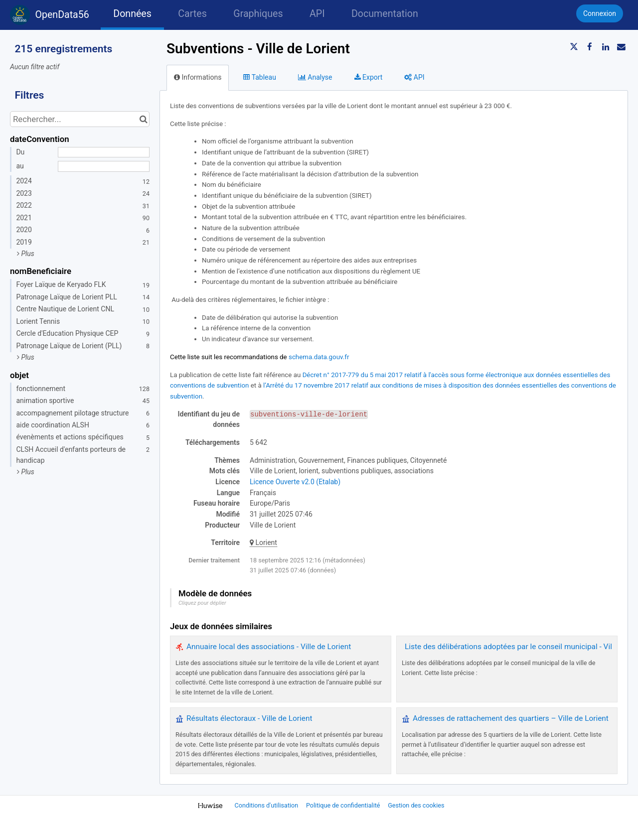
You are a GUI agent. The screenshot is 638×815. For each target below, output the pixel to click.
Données (132, 13)
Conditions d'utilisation (267, 805)
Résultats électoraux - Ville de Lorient (249, 718)
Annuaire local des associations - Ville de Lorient (268, 646)
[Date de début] (104, 152)
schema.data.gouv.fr (319, 357)
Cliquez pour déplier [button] (202, 603)
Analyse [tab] (315, 77)
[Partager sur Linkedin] (606, 47)
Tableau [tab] (259, 77)
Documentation (384, 13)
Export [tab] (368, 77)
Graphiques (258, 13)
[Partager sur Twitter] (574, 47)
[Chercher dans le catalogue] (143, 119)
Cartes (192, 13)
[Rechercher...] (80, 119)
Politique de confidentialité (344, 805)
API (317, 13)
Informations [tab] (197, 77)
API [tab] (414, 77)
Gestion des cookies (416, 805)
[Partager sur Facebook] (590, 47)
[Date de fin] (104, 166)
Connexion (599, 13)
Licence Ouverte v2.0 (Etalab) (295, 482)
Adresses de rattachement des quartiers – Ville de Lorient (511, 718)
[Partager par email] (621, 47)
